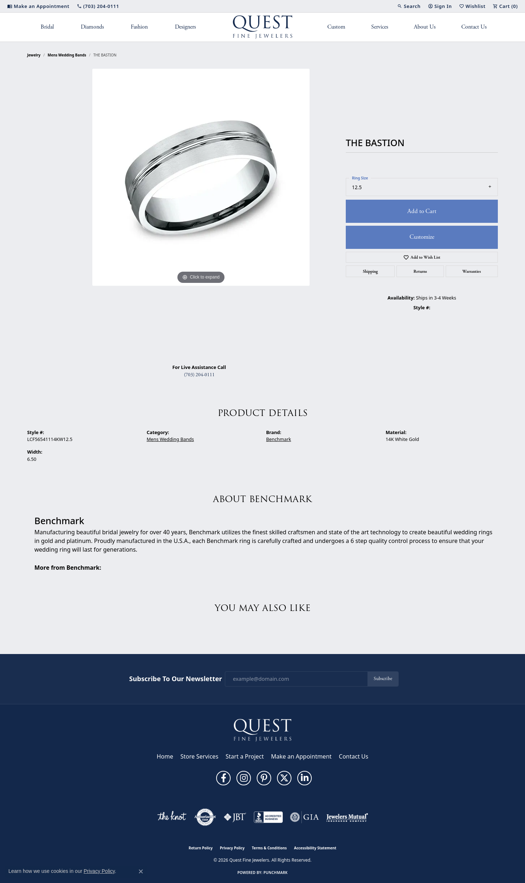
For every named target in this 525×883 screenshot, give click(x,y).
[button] (408, 6)
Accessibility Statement (315, 848)
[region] (201, 213)
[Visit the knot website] (171, 817)
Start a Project (245, 756)
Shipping (370, 271)
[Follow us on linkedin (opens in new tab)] (304, 778)
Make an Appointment (301, 756)
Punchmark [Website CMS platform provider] (276, 872)
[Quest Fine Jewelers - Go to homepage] (262, 730)
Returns (420, 271)
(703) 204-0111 (199, 375)
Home (165, 756)
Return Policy (201, 848)
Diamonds (92, 27)
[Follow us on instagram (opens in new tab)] (243, 778)
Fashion (139, 27)
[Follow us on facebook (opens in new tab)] (223, 778)
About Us (425, 27)
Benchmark (278, 439)
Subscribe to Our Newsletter (175, 679)
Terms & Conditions (269, 848)
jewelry (34, 55)
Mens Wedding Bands (67, 55)
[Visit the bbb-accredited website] (268, 817)
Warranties (471, 271)
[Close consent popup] (141, 871)
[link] (38, 6)
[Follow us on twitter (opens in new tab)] (284, 778)
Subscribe (383, 679)
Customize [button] (422, 237)
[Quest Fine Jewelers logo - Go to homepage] (263, 27)
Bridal (47, 27)
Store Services (199, 756)
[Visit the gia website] (304, 817)
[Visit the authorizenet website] (205, 817)
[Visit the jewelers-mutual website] (347, 817)
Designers (185, 27)
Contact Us (474, 27)
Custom (336, 27)
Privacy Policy (232, 848)
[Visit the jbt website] (235, 817)
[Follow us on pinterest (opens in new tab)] (264, 778)
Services (379, 27)
